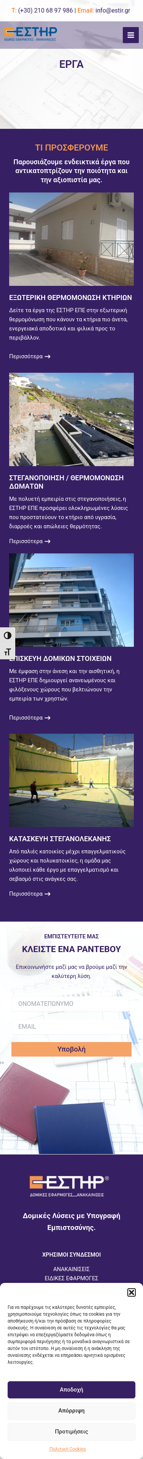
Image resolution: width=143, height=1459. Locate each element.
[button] (131, 1292)
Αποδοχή (71, 1389)
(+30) (45, 10)
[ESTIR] (31, 35)
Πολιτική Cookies (68, 1449)
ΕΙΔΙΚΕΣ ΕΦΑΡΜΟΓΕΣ (71, 1278)
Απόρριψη (71, 1410)
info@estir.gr (113, 10)
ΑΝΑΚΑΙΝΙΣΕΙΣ (71, 1269)
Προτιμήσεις (71, 1431)
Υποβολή (71, 1049)
